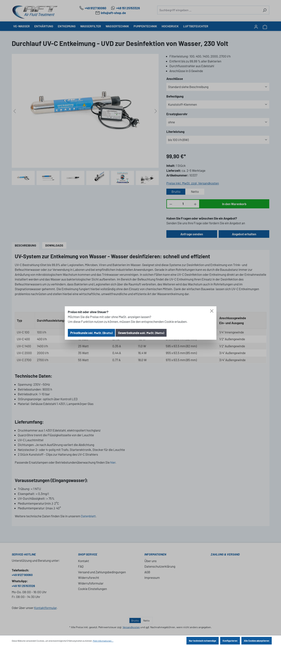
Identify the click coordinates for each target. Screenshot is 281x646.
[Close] (212, 311)
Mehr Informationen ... (103, 640)
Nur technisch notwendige (202, 640)
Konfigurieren (230, 640)
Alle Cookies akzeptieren (256, 640)
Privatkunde (91, 333)
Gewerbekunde (141, 333)
